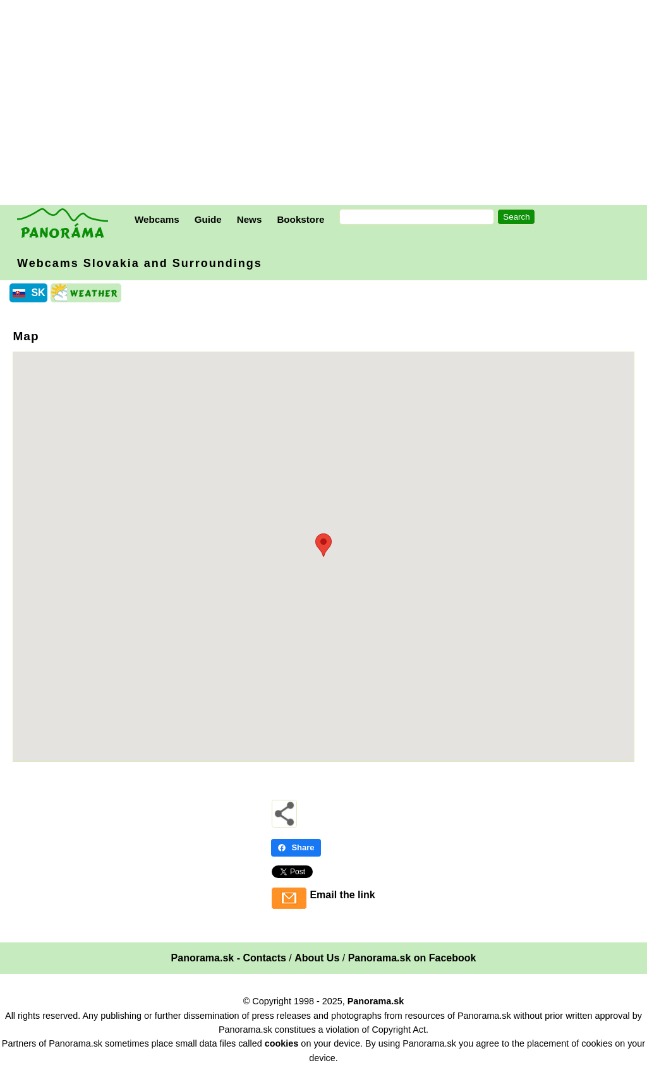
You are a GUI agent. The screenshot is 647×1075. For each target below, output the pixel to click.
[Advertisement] (326, 104)
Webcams (157, 219)
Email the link (342, 894)
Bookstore (300, 219)
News (249, 219)
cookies (282, 1043)
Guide (208, 219)
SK (38, 292)
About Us (316, 958)
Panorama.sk (376, 1001)
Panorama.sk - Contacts (228, 958)
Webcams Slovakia (139, 263)
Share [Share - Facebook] (295, 847)
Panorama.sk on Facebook (412, 958)
